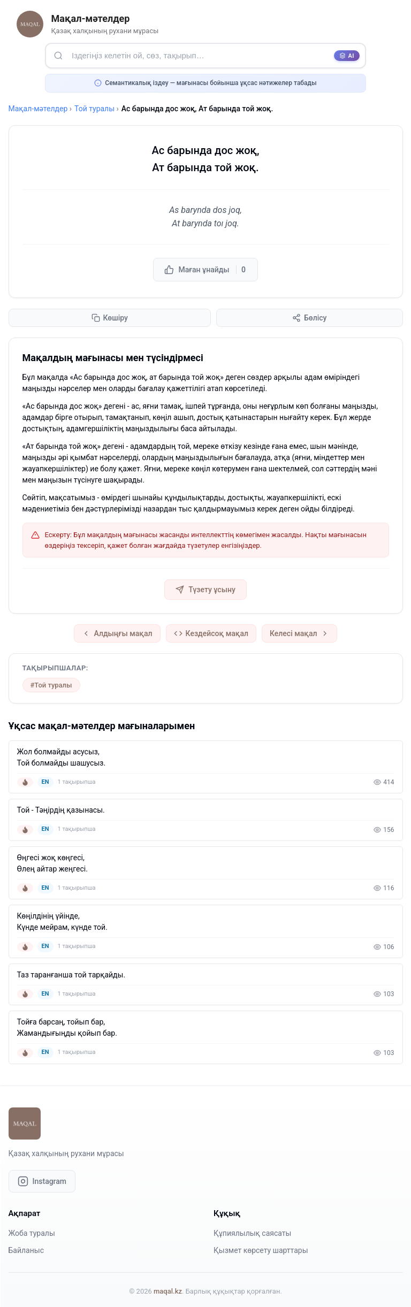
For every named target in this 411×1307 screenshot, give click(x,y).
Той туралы (94, 108)
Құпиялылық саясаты (252, 1233)
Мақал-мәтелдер (38, 108)
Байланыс (26, 1250)
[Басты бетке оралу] (30, 24)
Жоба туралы (32, 1233)
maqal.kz (168, 1291)
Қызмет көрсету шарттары (261, 1250)
